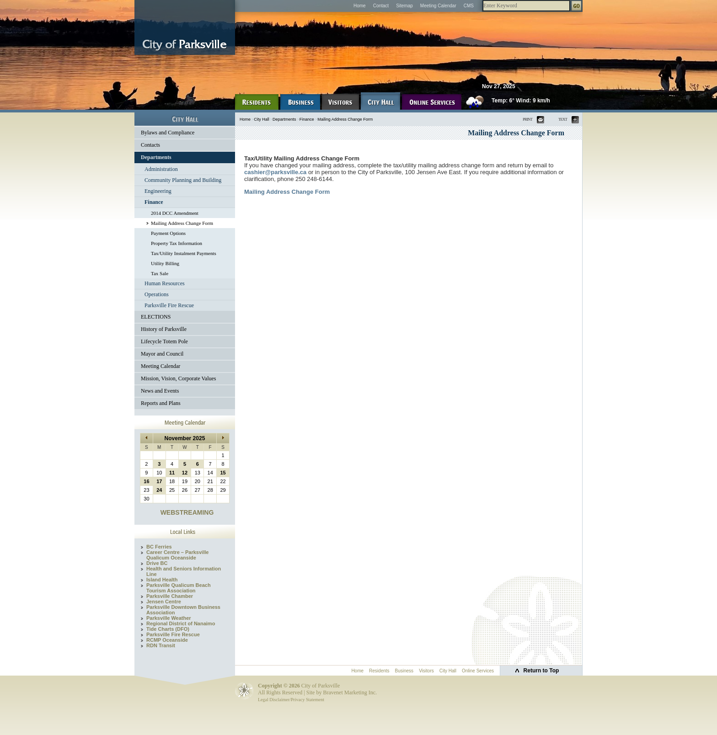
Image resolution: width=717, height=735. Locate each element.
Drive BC (156, 563)
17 (159, 481)
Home (359, 5)
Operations (156, 294)
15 (222, 472)
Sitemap (404, 5)
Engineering (157, 191)
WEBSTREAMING (187, 512)
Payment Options (168, 233)
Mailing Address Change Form (182, 223)
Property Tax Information (176, 243)
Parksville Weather (168, 618)
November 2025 (185, 438)
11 (172, 472)
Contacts (150, 145)
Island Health (161, 579)
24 (159, 490)
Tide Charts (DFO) (167, 629)
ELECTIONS (156, 317)
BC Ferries (159, 546)
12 (184, 472)
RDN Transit (160, 645)
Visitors (426, 670)
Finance (153, 202)
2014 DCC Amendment (174, 213)
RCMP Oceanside (167, 640)
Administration (161, 169)
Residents (379, 670)
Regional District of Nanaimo (180, 623)
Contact (381, 5)
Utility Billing (165, 263)
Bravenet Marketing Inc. (350, 692)
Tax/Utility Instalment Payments (183, 253)
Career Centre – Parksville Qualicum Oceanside (177, 554)
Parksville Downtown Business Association (183, 609)
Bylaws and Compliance (167, 132)
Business (404, 670)
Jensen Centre (163, 601)
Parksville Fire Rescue (169, 305)
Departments (156, 157)
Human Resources (164, 283)
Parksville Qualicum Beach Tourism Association (178, 587)
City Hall (261, 119)
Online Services (478, 670)
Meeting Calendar (438, 5)
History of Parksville (164, 329)
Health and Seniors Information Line (183, 571)
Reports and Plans (161, 403)
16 (146, 481)
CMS (469, 5)
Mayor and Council (162, 354)
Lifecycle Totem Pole (164, 341)
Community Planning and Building (182, 180)
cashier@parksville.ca (275, 172)
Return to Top (541, 670)
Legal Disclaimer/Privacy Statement (291, 699)
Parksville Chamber (169, 596)
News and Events (160, 391)
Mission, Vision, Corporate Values (178, 378)
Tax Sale (159, 273)
